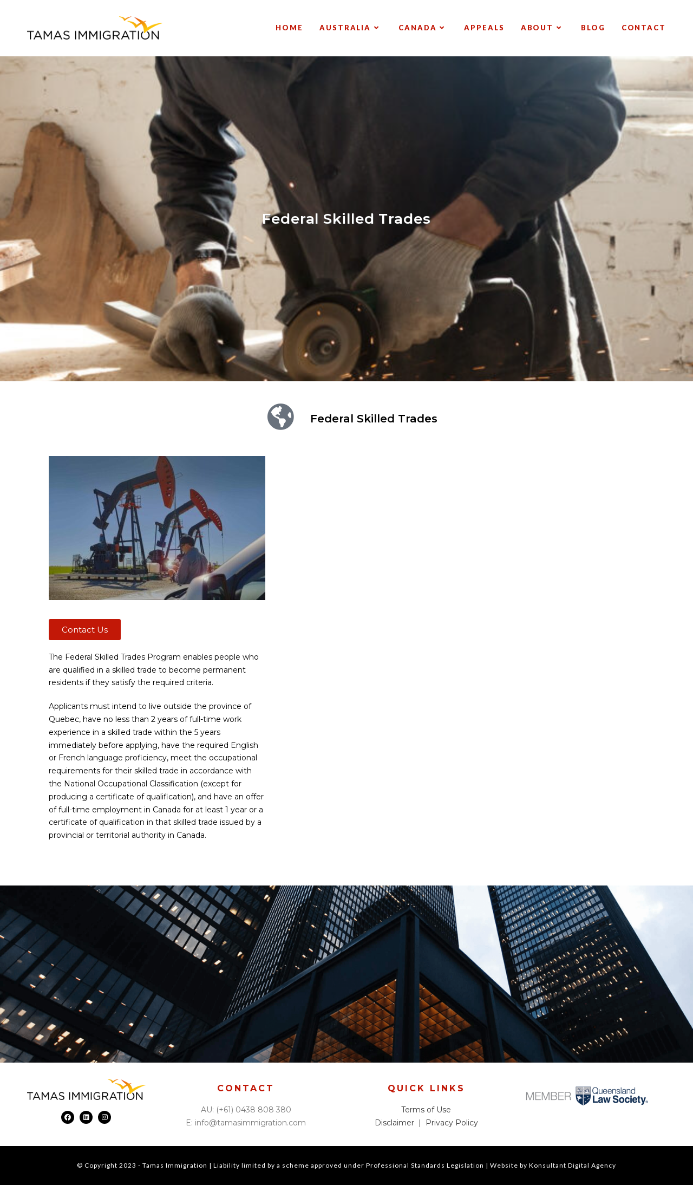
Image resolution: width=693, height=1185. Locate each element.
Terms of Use (426, 1110)
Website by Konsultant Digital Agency (553, 1165)
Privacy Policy (452, 1123)
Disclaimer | (400, 1123)
